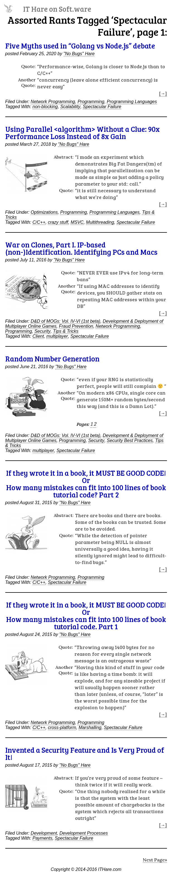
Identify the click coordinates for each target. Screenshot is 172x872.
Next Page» (155, 860)
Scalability (70, 106)
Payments (42, 838)
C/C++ (39, 222)
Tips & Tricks (65, 331)
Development (44, 833)
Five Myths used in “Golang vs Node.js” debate (80, 45)
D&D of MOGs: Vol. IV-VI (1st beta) (65, 321)
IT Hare (57, 9)
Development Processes (83, 833)
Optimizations (44, 212)
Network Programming (53, 101)
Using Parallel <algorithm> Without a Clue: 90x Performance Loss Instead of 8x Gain (82, 132)
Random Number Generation (52, 358)
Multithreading (100, 222)
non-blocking (45, 106)
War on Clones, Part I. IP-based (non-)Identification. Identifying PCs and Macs (81, 248)
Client (38, 336)
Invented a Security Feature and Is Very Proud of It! (84, 753)
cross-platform (62, 727)
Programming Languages (132, 101)
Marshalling (90, 727)
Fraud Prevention (76, 326)
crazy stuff (58, 222)
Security (42, 331)
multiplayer (57, 336)
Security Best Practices (130, 440)
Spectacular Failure (102, 106)
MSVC (77, 222)
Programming (90, 101)
